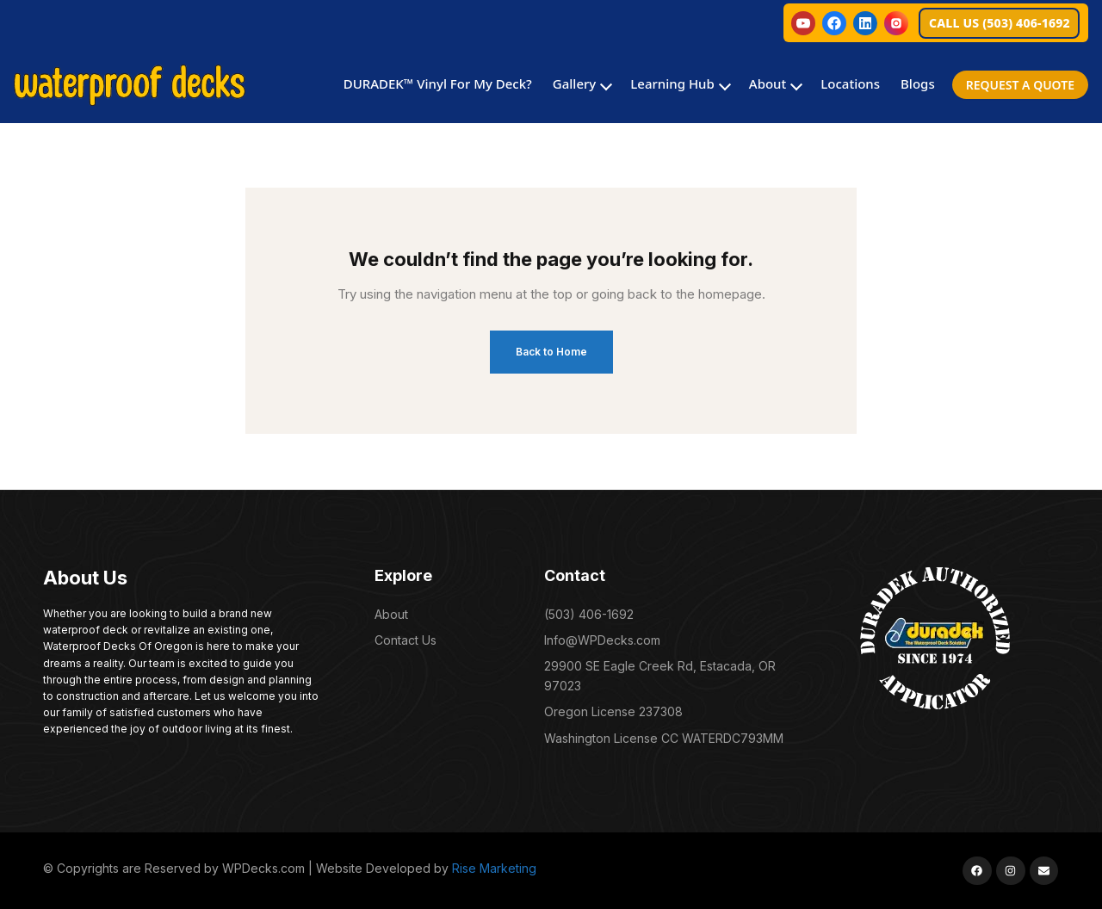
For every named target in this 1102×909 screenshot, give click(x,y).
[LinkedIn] (865, 23)
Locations (850, 83)
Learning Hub (672, 83)
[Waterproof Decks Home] (129, 85)
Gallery (574, 83)
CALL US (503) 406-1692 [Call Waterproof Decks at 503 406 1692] (999, 23)
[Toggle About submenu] (794, 85)
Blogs (918, 83)
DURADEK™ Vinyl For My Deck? (438, 83)
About (767, 83)
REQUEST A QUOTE (1020, 85)
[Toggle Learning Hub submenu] (723, 85)
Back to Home (551, 351)
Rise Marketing (494, 868)
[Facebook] (834, 23)
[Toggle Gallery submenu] (604, 85)
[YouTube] (803, 23)
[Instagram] (896, 23)
